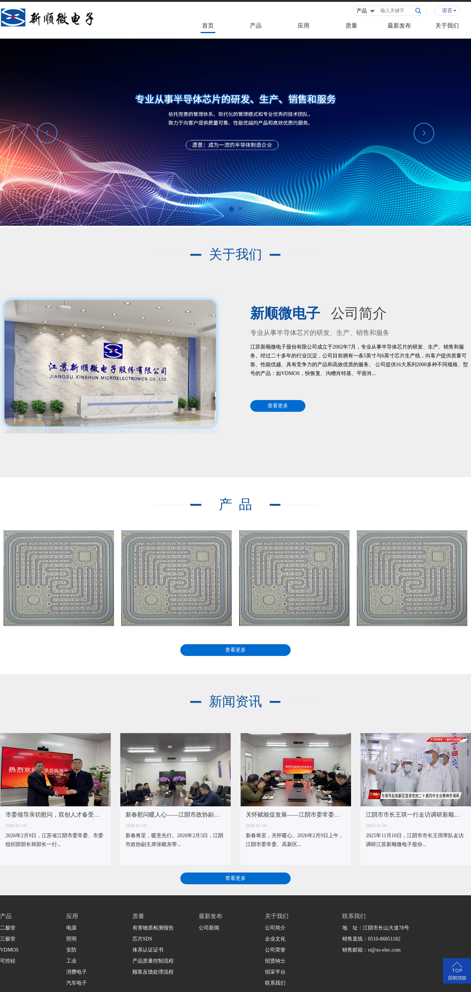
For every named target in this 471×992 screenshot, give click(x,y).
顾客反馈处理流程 (153, 972)
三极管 (7, 939)
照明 (71, 939)
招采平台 (275, 972)
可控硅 (7, 961)
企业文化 (275, 939)
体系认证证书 (147, 950)
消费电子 (76, 972)
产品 (256, 25)
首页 (208, 25)
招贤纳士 (275, 961)
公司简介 (275, 928)
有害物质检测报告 (153, 928)
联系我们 (275, 983)
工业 (71, 961)
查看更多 (278, 405)
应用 (303, 25)
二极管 (7, 928)
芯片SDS (142, 939)
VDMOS (9, 950)
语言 (447, 10)
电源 (71, 928)
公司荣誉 (275, 950)
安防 (71, 950)
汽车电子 (76, 983)
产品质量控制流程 (153, 961)
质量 (351, 25)
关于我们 (447, 25)
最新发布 (399, 25)
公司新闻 (209, 928)
